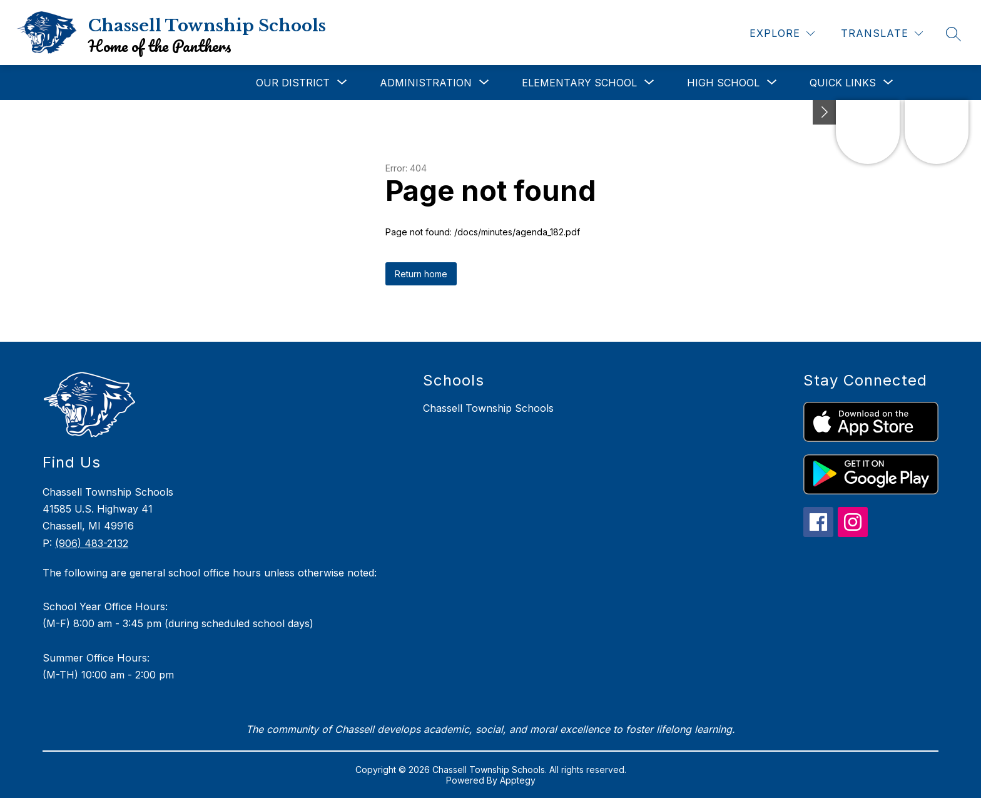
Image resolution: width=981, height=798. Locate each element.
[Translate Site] (882, 33)
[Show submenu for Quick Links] (843, 82)
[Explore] (782, 33)
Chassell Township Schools (488, 408)
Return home (421, 274)
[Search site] (953, 33)
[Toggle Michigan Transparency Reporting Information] (824, 112)
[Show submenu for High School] (723, 82)
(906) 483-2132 (91, 543)
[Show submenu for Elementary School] (579, 82)
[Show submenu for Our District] (293, 82)
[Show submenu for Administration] (426, 82)
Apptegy (518, 780)
